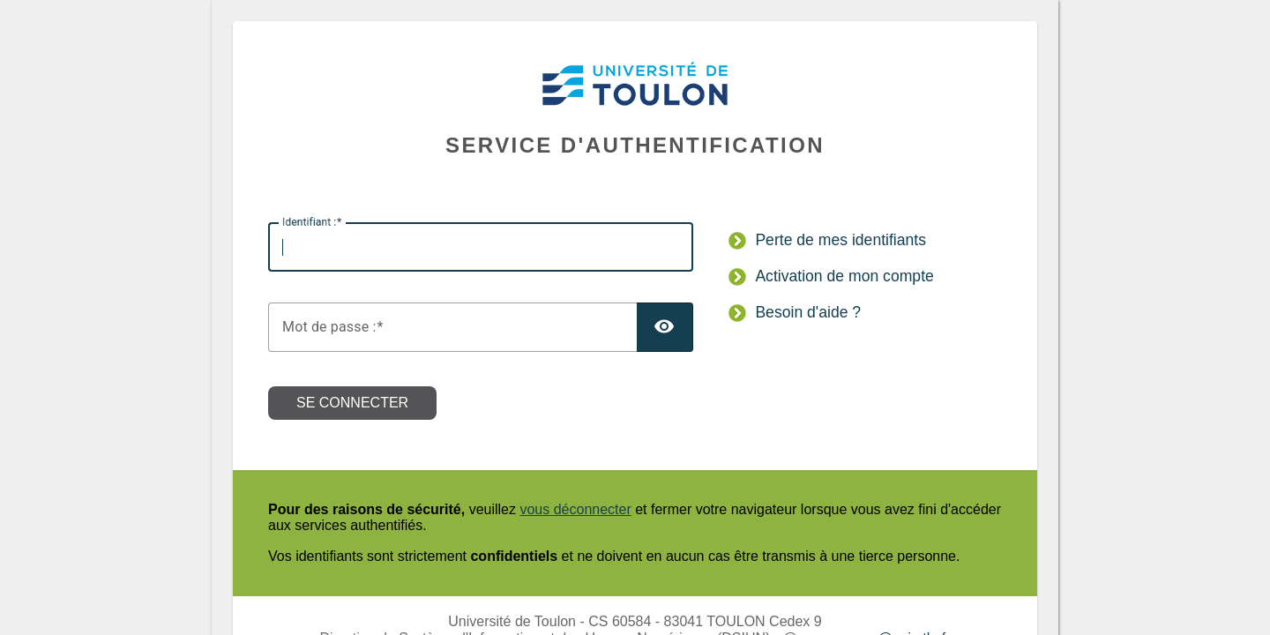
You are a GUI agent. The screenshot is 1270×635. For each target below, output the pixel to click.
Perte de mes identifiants (840, 240)
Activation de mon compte (844, 276)
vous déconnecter (575, 509)
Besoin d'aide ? (808, 312)
